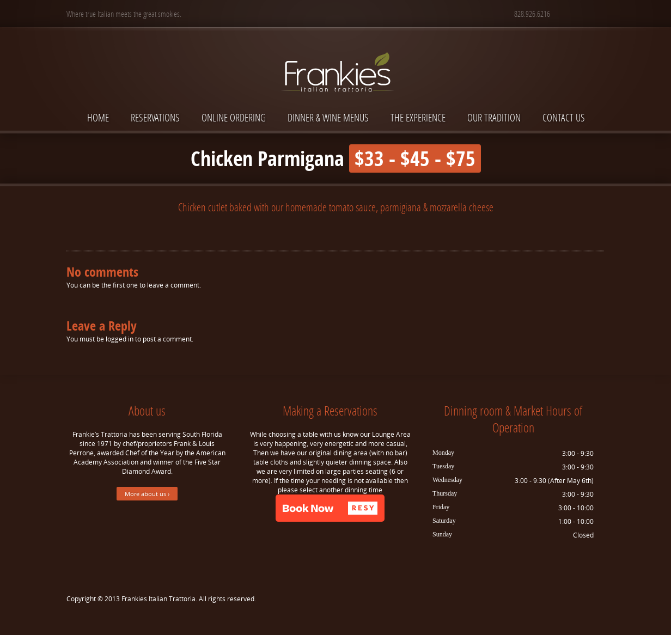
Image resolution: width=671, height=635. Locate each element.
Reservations (155, 117)
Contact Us (563, 117)
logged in (119, 339)
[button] (330, 508)
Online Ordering (234, 117)
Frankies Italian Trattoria (158, 598)
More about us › (147, 494)
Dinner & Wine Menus (328, 117)
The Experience (418, 117)
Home (98, 117)
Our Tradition (494, 117)
